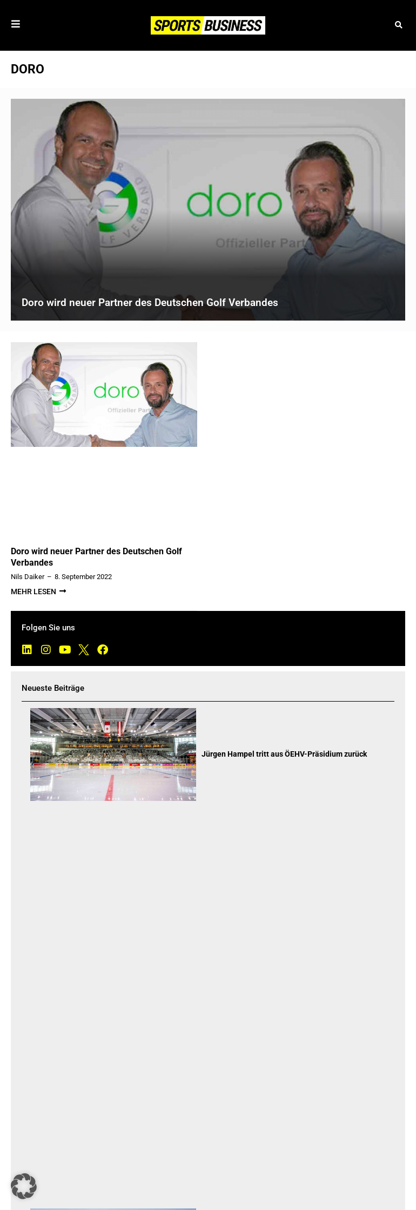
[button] (398, 25)
